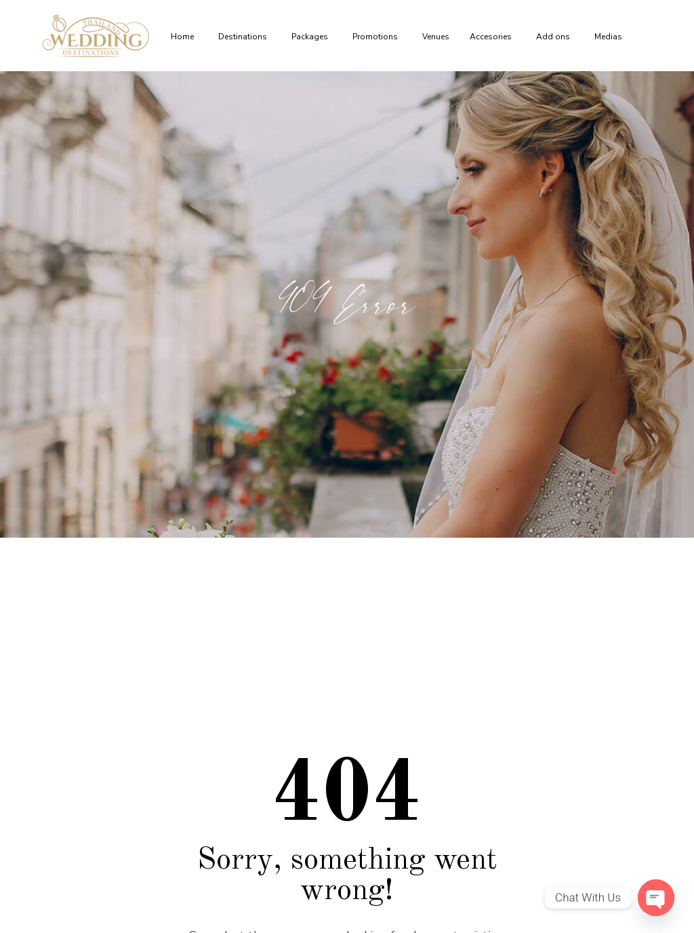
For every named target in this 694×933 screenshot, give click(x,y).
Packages (311, 36)
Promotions (377, 36)
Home (184, 36)
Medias (610, 36)
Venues (435, 36)
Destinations (244, 36)
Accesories (493, 36)
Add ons (555, 36)
